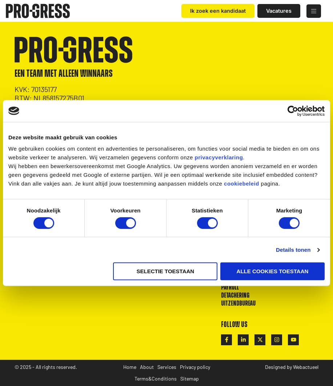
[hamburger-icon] (313, 11)
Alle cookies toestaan (273, 271)
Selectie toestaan (165, 271)
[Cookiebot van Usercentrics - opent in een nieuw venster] (293, 111)
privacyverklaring (219, 157)
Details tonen (293, 250)
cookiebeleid (241, 183)
